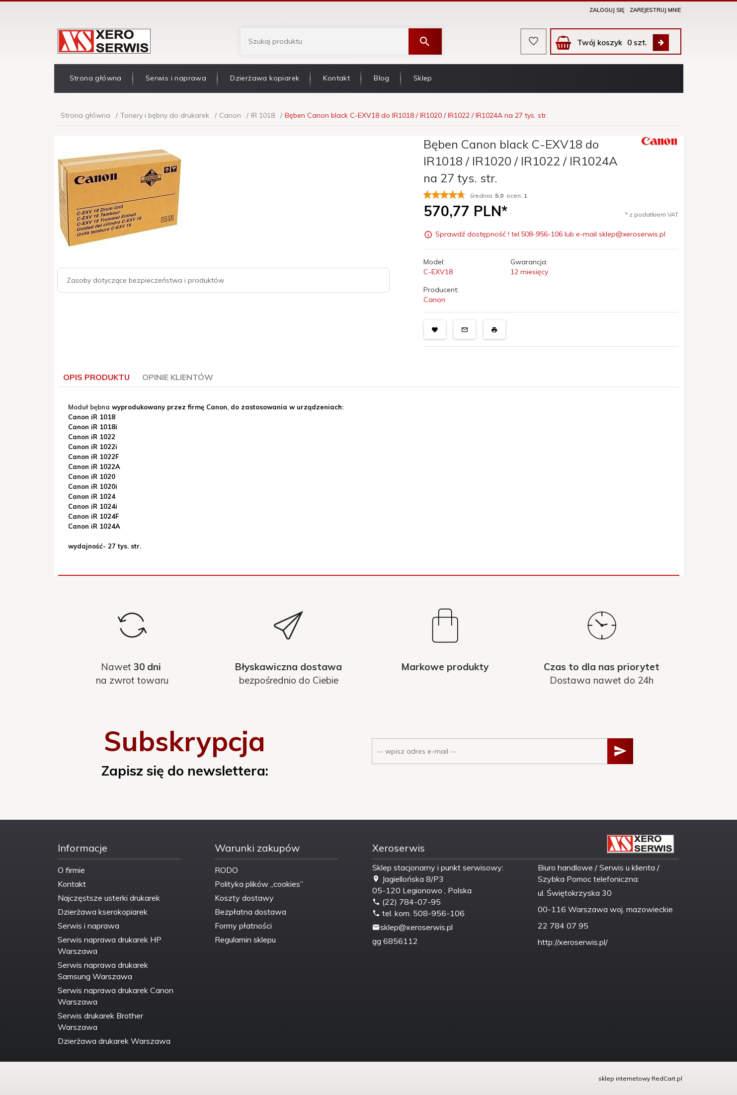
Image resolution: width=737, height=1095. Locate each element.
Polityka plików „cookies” (259, 884)
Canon (434, 299)
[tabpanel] (368, 481)
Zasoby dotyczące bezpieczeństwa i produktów (145, 280)
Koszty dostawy (244, 898)
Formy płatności (243, 926)
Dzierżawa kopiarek (264, 78)
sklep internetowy (624, 1078)
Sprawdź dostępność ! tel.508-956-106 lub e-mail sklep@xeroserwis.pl (550, 234)
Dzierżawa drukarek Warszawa (114, 1041)
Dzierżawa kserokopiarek (103, 912)
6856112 (400, 941)
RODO (226, 870)
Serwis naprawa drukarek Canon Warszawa (115, 996)
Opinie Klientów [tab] (177, 377)
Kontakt (336, 78)
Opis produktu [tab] (96, 377)
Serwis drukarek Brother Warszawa (100, 1021)
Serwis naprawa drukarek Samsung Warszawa (103, 970)
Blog (382, 78)
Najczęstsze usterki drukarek (109, 898)
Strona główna (96, 78)
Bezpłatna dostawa (250, 912)
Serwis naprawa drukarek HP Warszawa (110, 945)
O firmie (71, 870)
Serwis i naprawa (176, 78)
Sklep (422, 78)
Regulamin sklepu (245, 939)
